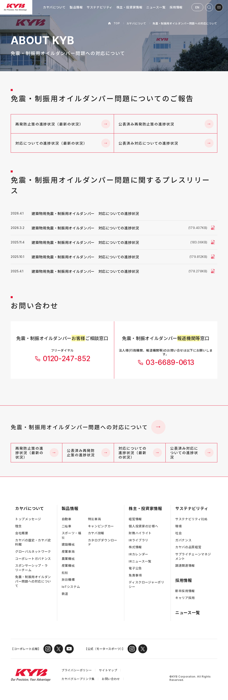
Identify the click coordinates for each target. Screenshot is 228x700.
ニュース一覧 (155, 7)
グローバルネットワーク (33, 551)
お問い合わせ (111, 679)
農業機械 (68, 558)
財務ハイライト (140, 533)
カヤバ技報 (96, 533)
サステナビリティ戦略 (191, 519)
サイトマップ (108, 670)
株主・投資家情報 (129, 7)
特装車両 (94, 519)
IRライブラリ (138, 540)
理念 (18, 526)
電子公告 (135, 568)
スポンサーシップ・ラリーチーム (31, 567)
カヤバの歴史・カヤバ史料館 (33, 542)
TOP (117, 23)
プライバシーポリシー (76, 670)
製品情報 (76, 7)
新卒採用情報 (185, 591)
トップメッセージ (28, 519)
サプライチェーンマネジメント (193, 556)
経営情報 (135, 519)
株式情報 (135, 547)
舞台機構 (68, 579)
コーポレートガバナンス (33, 558)
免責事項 (135, 575)
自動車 (66, 519)
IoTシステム (71, 587)
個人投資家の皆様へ (143, 526)
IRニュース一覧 (140, 561)
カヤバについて (54, 7)
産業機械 (68, 565)
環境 (178, 526)
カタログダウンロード (102, 542)
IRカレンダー (138, 554)
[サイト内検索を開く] (209, 7)
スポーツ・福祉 (71, 535)
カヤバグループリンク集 (78, 679)
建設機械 (68, 544)
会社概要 (21, 533)
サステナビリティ (99, 7)
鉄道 (65, 594)
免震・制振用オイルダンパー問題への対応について (88, 427)
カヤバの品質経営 (188, 547)
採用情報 (176, 7)
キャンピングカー (101, 526)
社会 (178, 533)
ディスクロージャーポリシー (146, 584)
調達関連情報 (185, 565)
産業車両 (68, 551)
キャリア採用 (185, 598)
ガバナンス (183, 540)
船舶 (65, 573)
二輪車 (66, 526)
